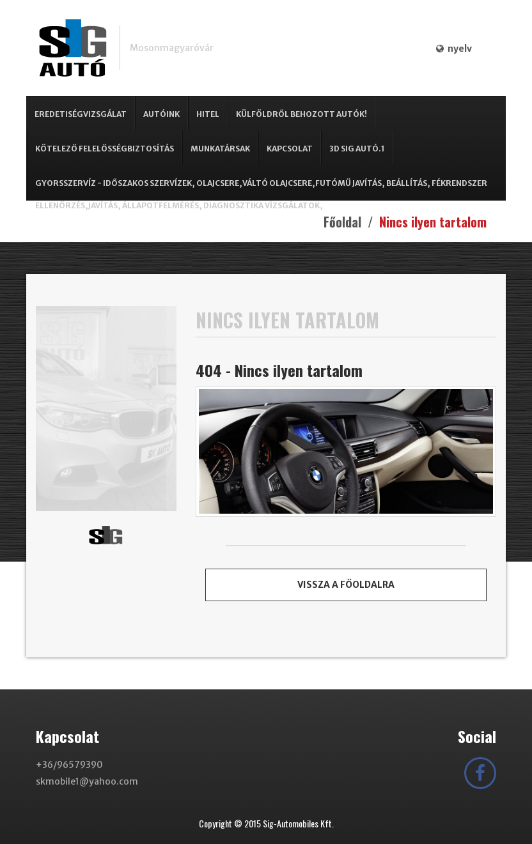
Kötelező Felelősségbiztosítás (104, 148)
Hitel (207, 114)
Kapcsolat (290, 148)
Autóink (161, 114)
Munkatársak (220, 148)
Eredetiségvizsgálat (81, 114)
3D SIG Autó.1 (357, 148)
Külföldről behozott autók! (301, 114)
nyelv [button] (454, 48)
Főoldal (342, 221)
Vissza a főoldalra (346, 584)
